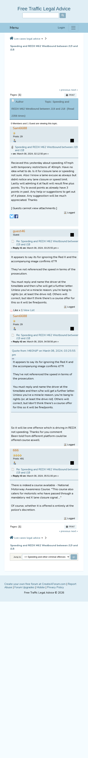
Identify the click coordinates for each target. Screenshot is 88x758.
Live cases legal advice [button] (27, 38)
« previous (64, 90)
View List (29, 310)
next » (74, 90)
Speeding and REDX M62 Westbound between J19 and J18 (44, 47)
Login (61, 27)
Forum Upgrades (24, 653)
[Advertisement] (40, 556)
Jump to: (18, 623)
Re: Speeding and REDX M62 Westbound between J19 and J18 (47, 243)
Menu (14, 27)
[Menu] (73, 27)
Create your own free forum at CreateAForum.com (35, 650)
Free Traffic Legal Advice (44, 8)
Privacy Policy (55, 653)
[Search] (40, 15)
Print (70, 95)
